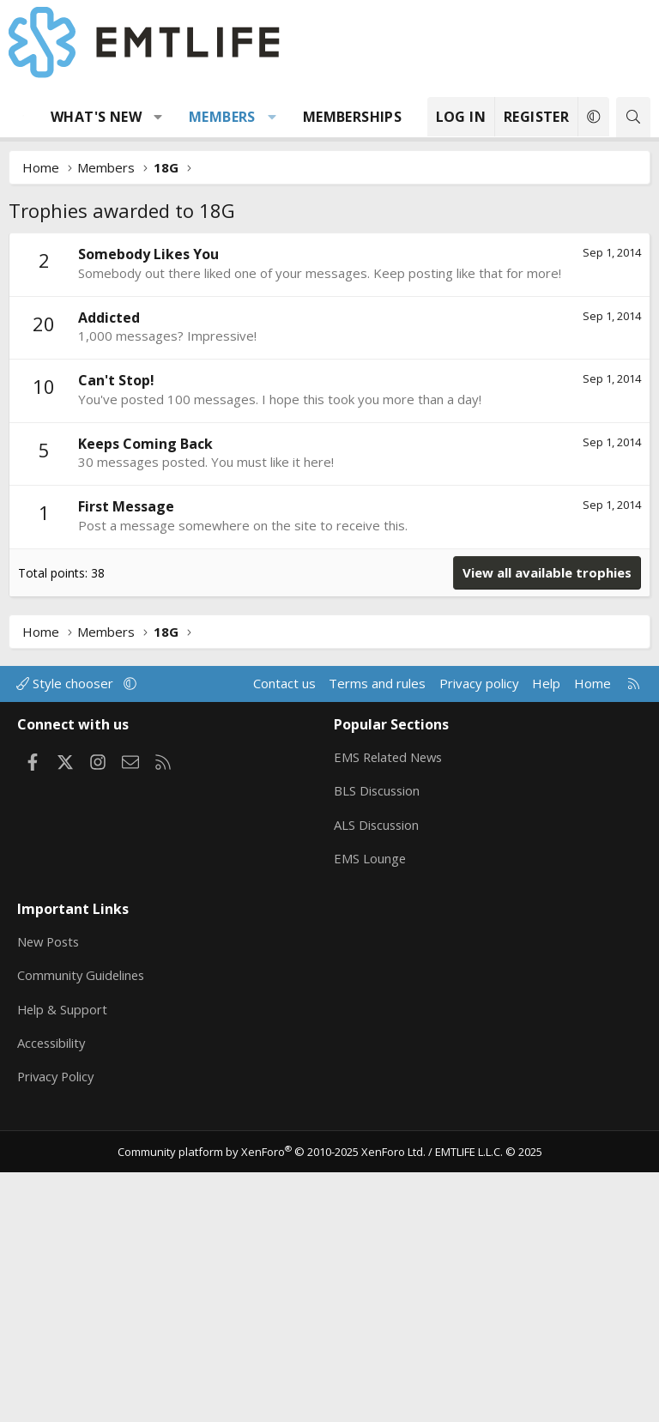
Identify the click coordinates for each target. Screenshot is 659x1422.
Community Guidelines (82, 1227)
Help (546, 940)
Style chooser (66, 940)
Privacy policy (479, 940)
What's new (96, 116)
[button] (158, 116)
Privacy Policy (57, 1327)
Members (222, 116)
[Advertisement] (329, 361)
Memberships (352, 116)
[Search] (633, 117)
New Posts (50, 1193)
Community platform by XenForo (272, 1401)
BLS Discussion (378, 1046)
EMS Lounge (370, 1113)
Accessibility (52, 1294)
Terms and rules (377, 940)
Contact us (284, 940)
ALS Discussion (377, 1079)
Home (592, 940)
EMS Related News (390, 1012)
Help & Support (63, 1260)
